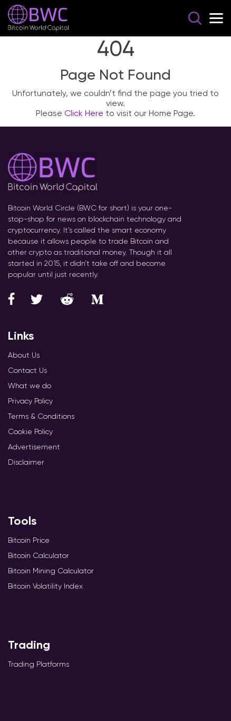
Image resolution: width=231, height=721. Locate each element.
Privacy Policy (30, 401)
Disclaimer (26, 462)
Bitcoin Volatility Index (45, 586)
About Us (24, 355)
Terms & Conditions (41, 416)
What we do (29, 385)
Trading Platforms (38, 664)
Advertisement (34, 447)
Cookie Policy (30, 431)
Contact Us (27, 370)
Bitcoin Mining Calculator (51, 570)
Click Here (83, 113)
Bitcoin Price (29, 540)
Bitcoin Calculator (38, 555)
